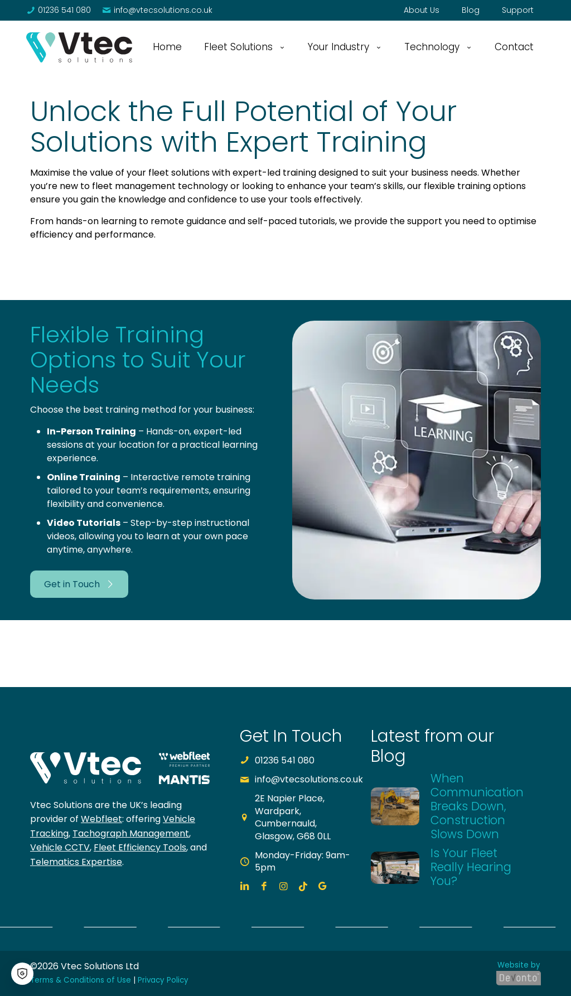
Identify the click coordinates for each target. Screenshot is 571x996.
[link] (79, 47)
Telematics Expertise (76, 861)
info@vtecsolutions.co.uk (309, 779)
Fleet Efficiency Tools (140, 847)
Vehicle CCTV (60, 847)
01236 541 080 (284, 760)
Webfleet (101, 819)
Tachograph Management (130, 833)
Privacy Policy (163, 980)
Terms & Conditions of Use (80, 980)
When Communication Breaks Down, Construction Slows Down (477, 806)
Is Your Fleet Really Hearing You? (470, 867)
